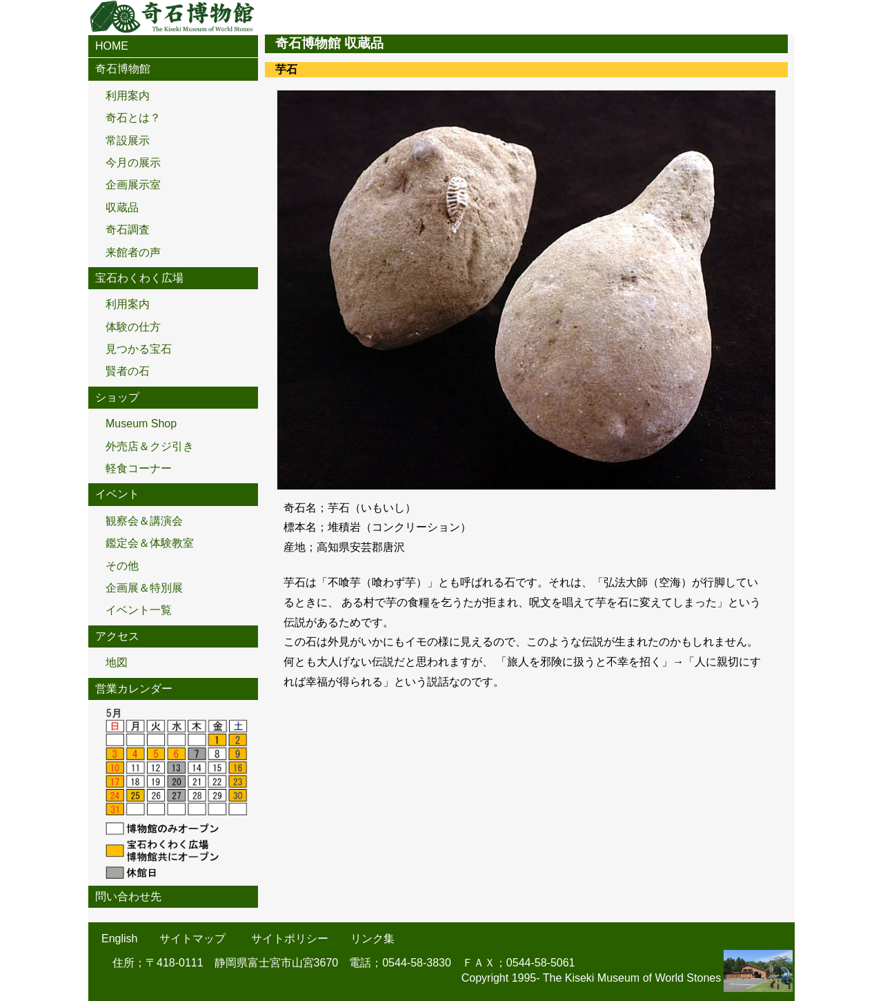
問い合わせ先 (128, 896)
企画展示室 (133, 185)
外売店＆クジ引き (150, 446)
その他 (122, 566)
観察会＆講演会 (144, 521)
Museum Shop (141, 423)
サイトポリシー (289, 938)
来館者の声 (133, 252)
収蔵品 (122, 207)
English (119, 938)
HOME (111, 46)
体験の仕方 (133, 327)
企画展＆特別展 (144, 588)
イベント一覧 (139, 610)
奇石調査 (128, 229)
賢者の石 (128, 371)
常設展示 (128, 140)
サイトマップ (192, 938)
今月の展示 (133, 162)
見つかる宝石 (139, 349)
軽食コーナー (139, 468)
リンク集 (372, 938)
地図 (117, 662)
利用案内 (128, 95)
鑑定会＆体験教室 (150, 543)
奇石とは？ (133, 118)
